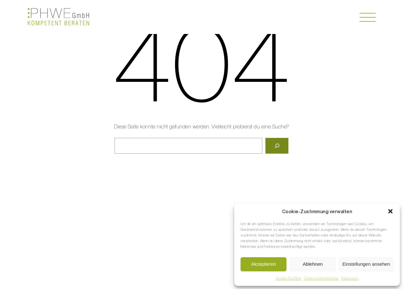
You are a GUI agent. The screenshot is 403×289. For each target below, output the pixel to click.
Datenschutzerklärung (321, 277)
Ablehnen (312, 264)
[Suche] (276, 146)
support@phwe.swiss (196, 228)
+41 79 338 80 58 (167, 215)
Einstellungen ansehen (366, 264)
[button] (390, 211)
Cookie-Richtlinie (288, 277)
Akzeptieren (263, 264)
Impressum (350, 277)
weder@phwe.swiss (197, 221)
